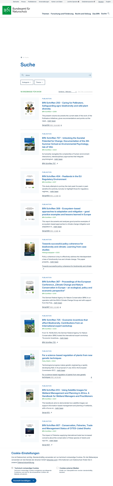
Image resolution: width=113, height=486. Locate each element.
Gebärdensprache (88, 1)
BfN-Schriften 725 (50, 342)
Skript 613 (47, 413)
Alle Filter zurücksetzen (85, 91)
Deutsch (101, 1)
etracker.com (52, 460)
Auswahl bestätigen (24, 480)
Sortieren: (62, 91)
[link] (45, 14)
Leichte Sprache (73, 1)
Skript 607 (47, 445)
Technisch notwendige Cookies (26, 468)
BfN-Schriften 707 (50, 163)
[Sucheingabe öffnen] (105, 14)
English (108, 1)
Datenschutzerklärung (25, 462)
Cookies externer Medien (69, 468)
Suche (27, 57)
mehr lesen (51, 121)
